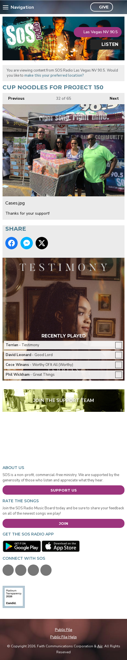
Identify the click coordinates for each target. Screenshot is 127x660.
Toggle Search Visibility (119, 7)
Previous (13, 97)
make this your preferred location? (54, 75)
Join (63, 523)
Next (111, 97)
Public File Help (63, 637)
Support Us (63, 490)
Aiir (100, 646)
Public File (63, 629)
